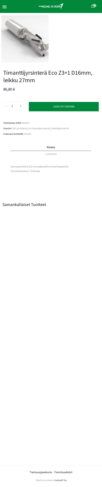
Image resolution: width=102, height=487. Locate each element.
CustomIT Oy (60, 480)
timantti (27, 133)
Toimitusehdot (63, 472)
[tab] (51, 148)
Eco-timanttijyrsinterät (39, 128)
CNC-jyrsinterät (19, 128)
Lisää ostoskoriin (63, 106)
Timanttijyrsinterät (60, 128)
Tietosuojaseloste (41, 472)
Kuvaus (51, 147)
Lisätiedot (51, 154)
